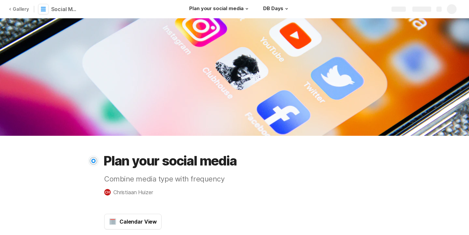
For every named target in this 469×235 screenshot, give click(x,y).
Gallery (19, 9)
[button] (247, 9)
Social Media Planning (66, 9)
